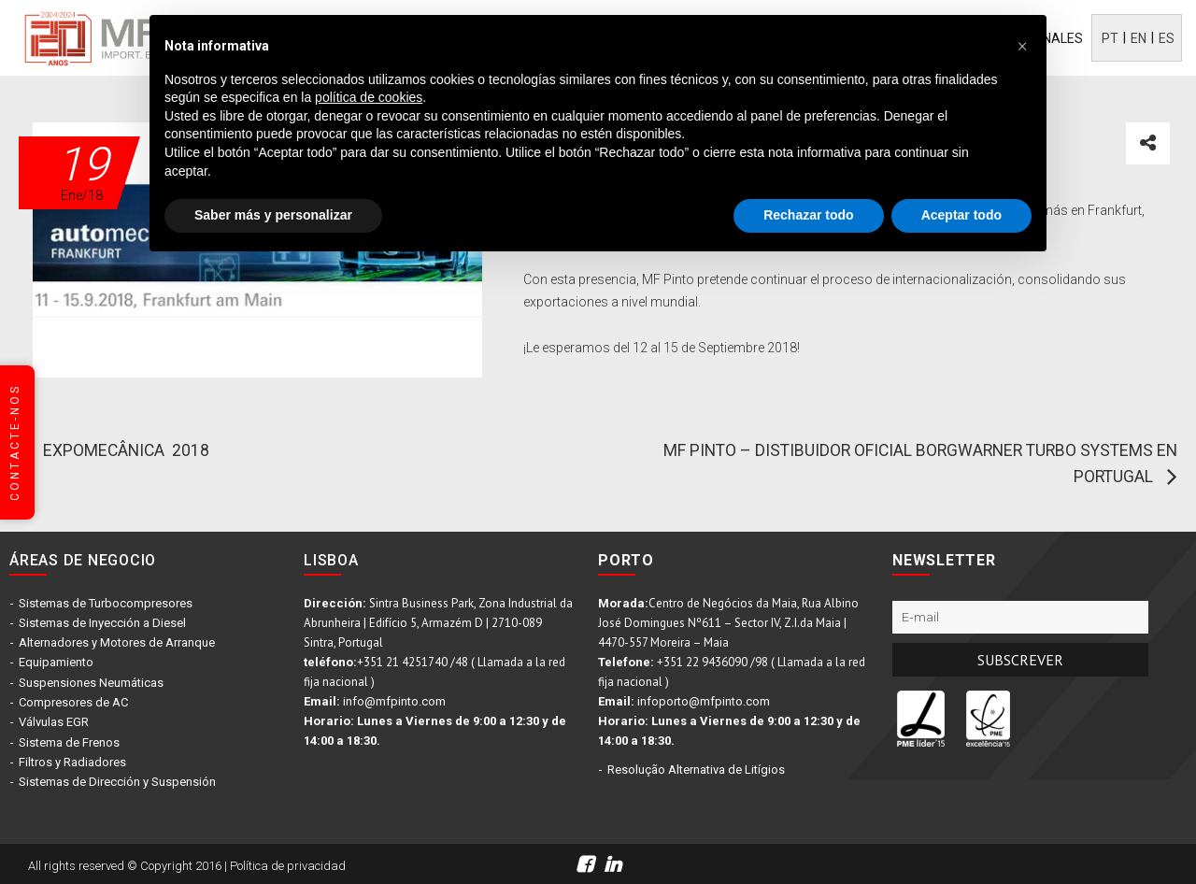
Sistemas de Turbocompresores (105, 603)
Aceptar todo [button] (961, 214)
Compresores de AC (73, 701)
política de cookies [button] (368, 97)
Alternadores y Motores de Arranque (117, 642)
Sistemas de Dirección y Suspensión (117, 780)
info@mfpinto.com (394, 701)
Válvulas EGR (54, 721)
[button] (1022, 45)
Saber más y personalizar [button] (273, 214)
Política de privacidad (288, 864)
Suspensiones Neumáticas (91, 682)
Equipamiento (56, 662)
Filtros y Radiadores (72, 760)
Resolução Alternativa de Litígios (696, 770)
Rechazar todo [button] (808, 214)
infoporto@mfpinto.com (703, 701)
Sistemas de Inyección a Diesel (102, 623)
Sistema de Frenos (69, 741)
